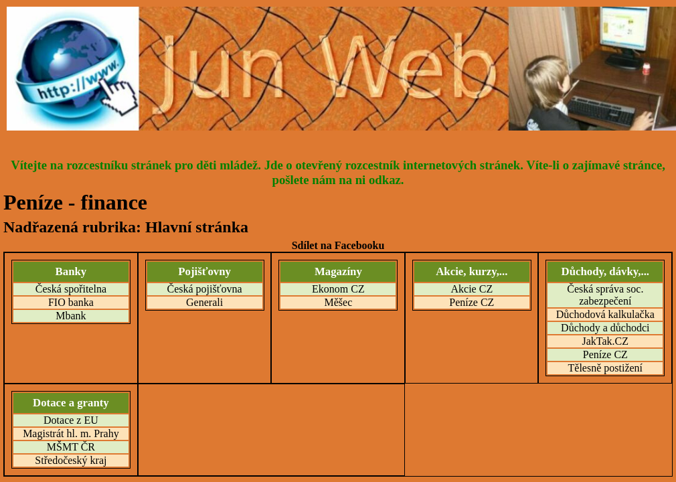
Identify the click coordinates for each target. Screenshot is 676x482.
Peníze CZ (471, 302)
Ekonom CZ (338, 289)
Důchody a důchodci (605, 327)
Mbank (71, 315)
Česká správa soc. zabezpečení (605, 295)
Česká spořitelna (70, 289)
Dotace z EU (71, 420)
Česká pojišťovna (204, 289)
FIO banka (71, 302)
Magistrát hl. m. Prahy (71, 433)
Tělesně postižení (605, 368)
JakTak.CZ (605, 341)
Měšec (338, 302)
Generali (204, 302)
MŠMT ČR (71, 447)
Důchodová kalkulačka (605, 314)
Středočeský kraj (70, 460)
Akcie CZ (472, 289)
